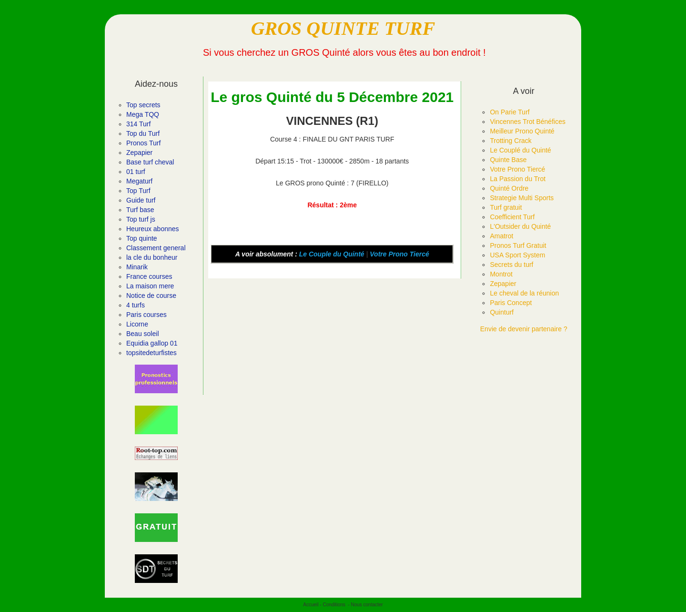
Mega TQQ (142, 114)
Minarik (137, 267)
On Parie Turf (509, 112)
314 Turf (138, 124)
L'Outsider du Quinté (520, 226)
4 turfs (135, 305)
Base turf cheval (150, 162)
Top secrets (143, 105)
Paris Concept (511, 302)
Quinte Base (508, 159)
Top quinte (141, 238)
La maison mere (150, 286)
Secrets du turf (511, 264)
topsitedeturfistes (151, 353)
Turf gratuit (506, 207)
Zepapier (139, 152)
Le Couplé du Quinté (520, 150)
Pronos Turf (143, 143)
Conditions (334, 604)
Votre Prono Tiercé (399, 254)
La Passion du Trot (517, 179)
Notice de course (151, 295)
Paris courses (146, 314)
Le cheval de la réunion (524, 293)
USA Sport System (517, 255)
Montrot (501, 274)
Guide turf (140, 200)
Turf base (140, 210)
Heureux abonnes (152, 229)
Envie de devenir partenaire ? (523, 329)
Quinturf (502, 312)
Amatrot (501, 236)
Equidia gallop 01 (151, 343)
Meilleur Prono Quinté (522, 131)
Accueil (310, 604)
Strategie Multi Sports (522, 198)
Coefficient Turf (512, 217)
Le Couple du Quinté (331, 254)
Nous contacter (367, 604)
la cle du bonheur (151, 257)
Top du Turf (143, 133)
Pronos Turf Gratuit (518, 245)
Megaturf (139, 181)
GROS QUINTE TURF (343, 28)
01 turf (135, 171)
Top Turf (138, 190)
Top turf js (140, 219)
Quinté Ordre (509, 188)
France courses (149, 276)
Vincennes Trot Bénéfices (527, 121)
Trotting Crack (510, 140)
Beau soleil (142, 333)
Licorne (137, 324)
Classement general (156, 248)
